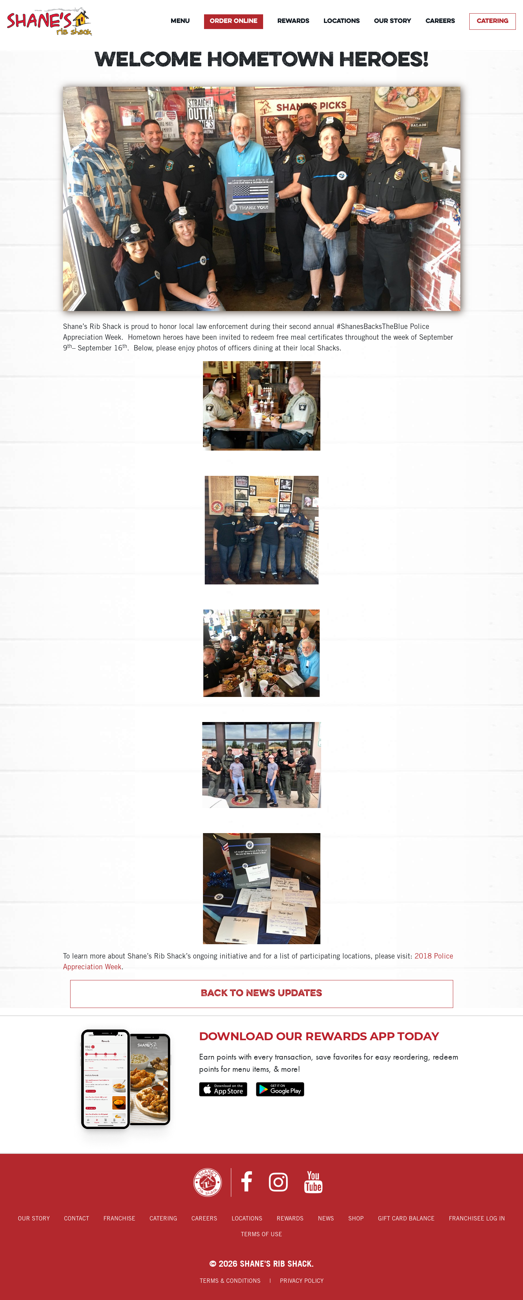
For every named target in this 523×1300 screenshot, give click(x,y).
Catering (492, 21)
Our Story (392, 21)
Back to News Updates (261, 994)
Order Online (233, 21)
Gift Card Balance (406, 1219)
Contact (76, 1219)
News (326, 1219)
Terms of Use (261, 1234)
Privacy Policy (302, 1281)
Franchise (119, 1219)
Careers (440, 21)
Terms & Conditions (230, 1281)
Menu (180, 21)
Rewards (293, 21)
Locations (342, 21)
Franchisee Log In (477, 1219)
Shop (356, 1219)
